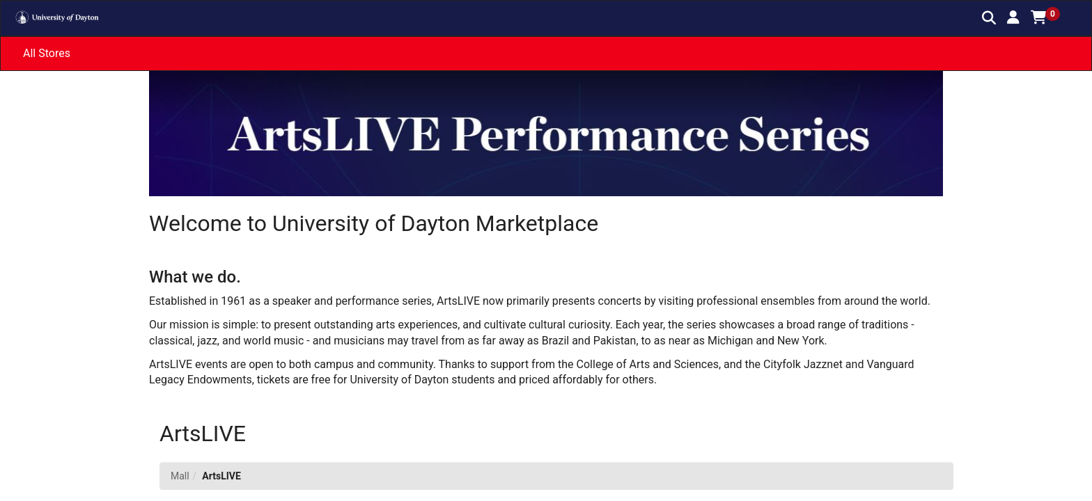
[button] (1013, 17)
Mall (180, 476)
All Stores (46, 53)
